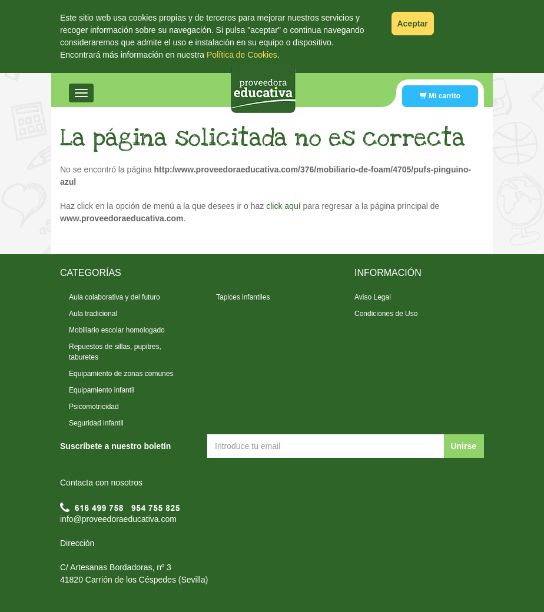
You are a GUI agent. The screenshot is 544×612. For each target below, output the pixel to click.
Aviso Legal (372, 297)
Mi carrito (440, 96)
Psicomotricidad (94, 407)
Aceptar (412, 23)
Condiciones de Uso (385, 314)
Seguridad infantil (96, 423)
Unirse (463, 446)
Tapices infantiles (243, 297)
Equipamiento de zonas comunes (121, 374)
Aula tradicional (93, 314)
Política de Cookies (242, 54)
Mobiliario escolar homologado (117, 330)
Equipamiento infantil (101, 390)
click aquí (283, 206)
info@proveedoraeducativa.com (118, 519)
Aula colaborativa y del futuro (114, 297)
